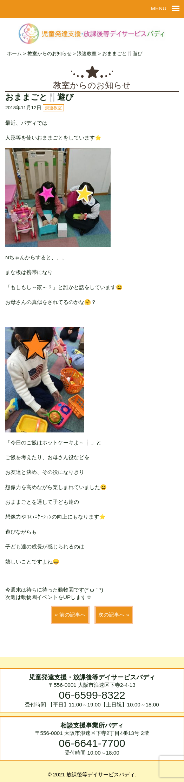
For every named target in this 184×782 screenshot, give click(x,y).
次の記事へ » (113, 615)
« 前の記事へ (70, 615)
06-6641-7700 (92, 743)
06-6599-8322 (92, 695)
